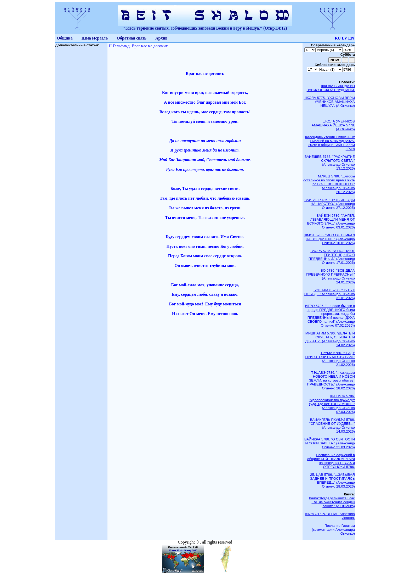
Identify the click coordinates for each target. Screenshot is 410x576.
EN (351, 38)
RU (338, 38)
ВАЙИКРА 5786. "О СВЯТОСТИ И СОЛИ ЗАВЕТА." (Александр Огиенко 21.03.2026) (329, 443)
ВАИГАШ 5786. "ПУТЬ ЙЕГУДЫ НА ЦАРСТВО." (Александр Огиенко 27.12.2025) (329, 204)
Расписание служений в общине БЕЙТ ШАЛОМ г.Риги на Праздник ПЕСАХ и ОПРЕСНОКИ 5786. (331, 461)
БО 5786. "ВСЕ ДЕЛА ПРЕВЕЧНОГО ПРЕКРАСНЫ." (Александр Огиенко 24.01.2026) (330, 276)
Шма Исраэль (94, 38)
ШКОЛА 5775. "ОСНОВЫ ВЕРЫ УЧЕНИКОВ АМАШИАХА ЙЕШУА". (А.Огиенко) (329, 102)
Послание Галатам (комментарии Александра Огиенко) (333, 529)
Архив (161, 38)
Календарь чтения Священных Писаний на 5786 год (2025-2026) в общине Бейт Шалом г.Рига (330, 143)
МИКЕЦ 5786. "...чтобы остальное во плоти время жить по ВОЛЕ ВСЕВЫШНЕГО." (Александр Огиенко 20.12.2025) (329, 184)
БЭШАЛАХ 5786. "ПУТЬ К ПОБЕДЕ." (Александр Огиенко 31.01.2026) (329, 294)
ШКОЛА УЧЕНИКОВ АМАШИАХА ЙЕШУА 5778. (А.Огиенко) (333, 125)
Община (64, 38)
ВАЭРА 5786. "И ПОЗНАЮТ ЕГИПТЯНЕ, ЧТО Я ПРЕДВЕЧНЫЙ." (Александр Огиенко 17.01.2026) (332, 257)
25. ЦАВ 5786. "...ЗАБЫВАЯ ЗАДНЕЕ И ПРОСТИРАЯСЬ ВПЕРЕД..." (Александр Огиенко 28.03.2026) (332, 480)
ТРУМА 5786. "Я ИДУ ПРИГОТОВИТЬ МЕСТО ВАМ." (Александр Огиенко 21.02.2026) (330, 359)
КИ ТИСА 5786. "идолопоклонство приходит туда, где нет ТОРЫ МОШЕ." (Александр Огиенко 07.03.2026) (332, 404)
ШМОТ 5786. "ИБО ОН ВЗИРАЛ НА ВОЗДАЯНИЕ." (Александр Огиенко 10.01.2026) (329, 239)
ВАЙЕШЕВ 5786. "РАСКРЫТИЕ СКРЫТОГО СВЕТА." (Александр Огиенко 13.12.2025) (329, 162)
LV (344, 38)
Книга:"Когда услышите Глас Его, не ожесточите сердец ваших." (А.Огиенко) (332, 502)
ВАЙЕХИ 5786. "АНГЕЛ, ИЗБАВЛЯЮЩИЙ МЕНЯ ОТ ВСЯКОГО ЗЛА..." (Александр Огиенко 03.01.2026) (331, 221)
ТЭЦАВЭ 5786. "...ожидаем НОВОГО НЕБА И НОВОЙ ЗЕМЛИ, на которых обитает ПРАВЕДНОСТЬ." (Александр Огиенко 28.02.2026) (331, 380)
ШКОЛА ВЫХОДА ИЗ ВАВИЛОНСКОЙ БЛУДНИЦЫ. (331, 88)
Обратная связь (131, 38)
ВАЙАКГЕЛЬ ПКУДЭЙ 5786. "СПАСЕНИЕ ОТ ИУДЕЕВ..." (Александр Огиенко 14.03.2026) (332, 425)
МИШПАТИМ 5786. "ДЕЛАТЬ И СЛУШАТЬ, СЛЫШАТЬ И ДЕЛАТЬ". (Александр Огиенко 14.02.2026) (330, 339)
